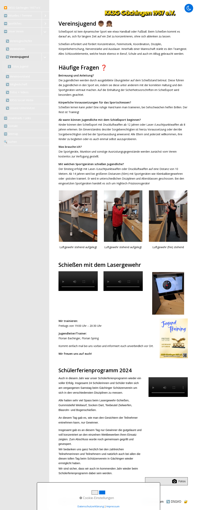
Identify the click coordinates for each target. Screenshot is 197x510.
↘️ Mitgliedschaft (16, 84)
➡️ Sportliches (13, 23)
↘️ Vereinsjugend (17, 57)
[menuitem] (24, 8)
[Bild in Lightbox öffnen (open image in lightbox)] (174, 338)
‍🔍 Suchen (10, 142)
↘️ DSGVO (173, 501)
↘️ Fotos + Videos (17, 92)
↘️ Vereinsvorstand (18, 76)
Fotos (179, 481)
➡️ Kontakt (11, 126)
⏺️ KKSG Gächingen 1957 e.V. (22, 7)
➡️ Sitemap (11, 134)
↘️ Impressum (153, 501)
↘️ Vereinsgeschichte (19, 41)
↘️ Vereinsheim (15, 49)
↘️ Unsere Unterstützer (20, 108)
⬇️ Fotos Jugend (18, 66)
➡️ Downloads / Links (17, 118)
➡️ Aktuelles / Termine (18, 15)
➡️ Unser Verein (14, 31)
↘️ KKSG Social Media (19, 100)
